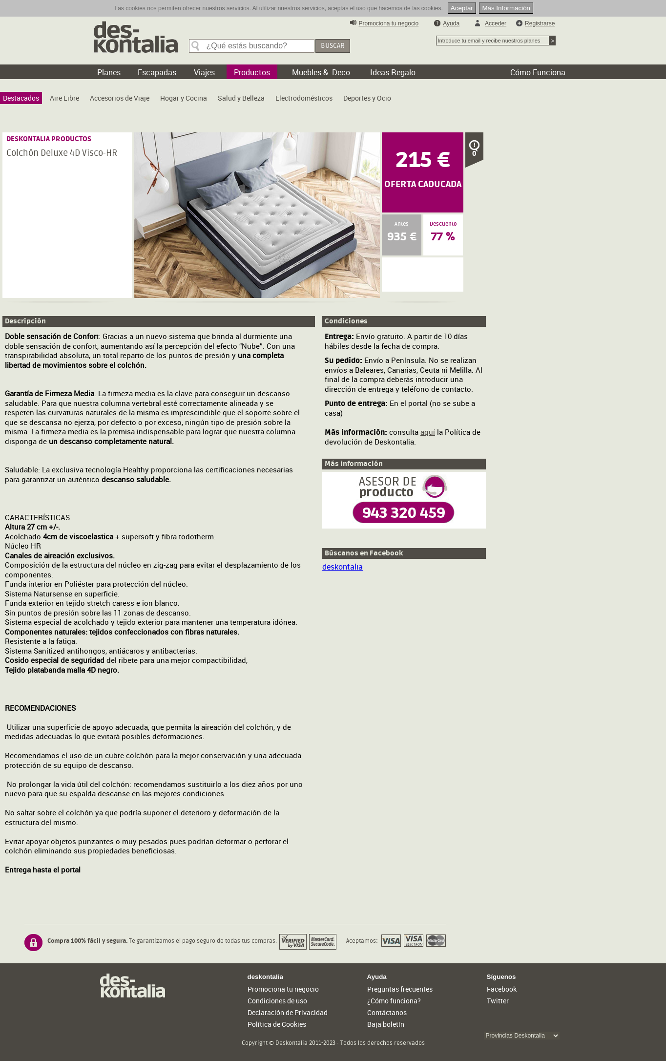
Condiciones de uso (277, 1000)
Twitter (498, 1000)
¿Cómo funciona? (394, 1000)
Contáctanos (387, 1012)
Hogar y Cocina (183, 98)
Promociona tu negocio (389, 23)
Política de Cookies (277, 1024)
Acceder (495, 23)
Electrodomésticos (304, 98)
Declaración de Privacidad (288, 1012)
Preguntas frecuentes (400, 989)
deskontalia (342, 566)
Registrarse (540, 23)
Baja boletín (385, 1024)
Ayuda (451, 23)
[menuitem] (21, 98)
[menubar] (199, 100)
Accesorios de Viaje (119, 98)
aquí (427, 432)
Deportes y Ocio (367, 98)
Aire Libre (64, 98)
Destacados (21, 98)
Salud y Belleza (241, 98)
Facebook (502, 989)
